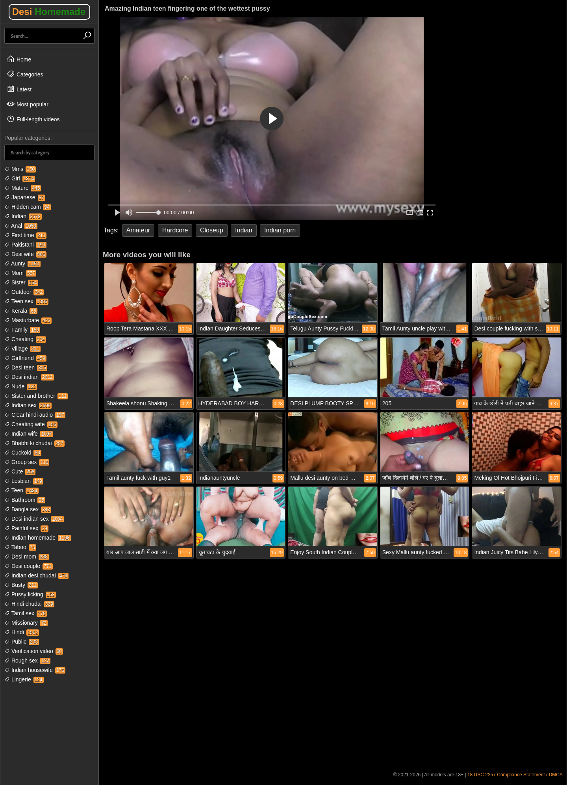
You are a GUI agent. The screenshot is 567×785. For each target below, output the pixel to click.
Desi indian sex (34, 519)
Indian (23, 216)
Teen (21, 490)
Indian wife (28, 434)
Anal (20, 226)
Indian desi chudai (36, 575)
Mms (20, 169)
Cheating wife (30, 424)
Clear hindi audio (34, 415)
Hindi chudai (29, 604)
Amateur (138, 230)
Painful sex (26, 528)
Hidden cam (27, 207)
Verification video (33, 651)
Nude (20, 386)
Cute (19, 471)
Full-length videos (33, 119)
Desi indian (29, 377)
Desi (49, 11)
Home (18, 59)
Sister (21, 282)
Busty (21, 585)
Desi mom (26, 556)
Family (22, 330)
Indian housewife (34, 670)
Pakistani (25, 244)
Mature (22, 188)
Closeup (211, 230)
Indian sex (28, 405)
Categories (24, 74)
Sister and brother (36, 396)
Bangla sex (27, 509)
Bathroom (24, 500)
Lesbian (23, 481)
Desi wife (25, 254)
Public (21, 641)
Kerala (20, 311)
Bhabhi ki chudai (34, 443)
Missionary (26, 623)
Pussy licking (30, 594)
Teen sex (26, 301)
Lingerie (24, 679)
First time (25, 235)
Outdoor (24, 292)
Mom (20, 273)
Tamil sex (25, 613)
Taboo (20, 547)
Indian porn (280, 230)
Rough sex (27, 660)
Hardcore (175, 230)
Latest (19, 89)
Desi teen (25, 367)
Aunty (22, 263)
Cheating (25, 339)
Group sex (26, 462)
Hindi (21, 632)
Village (22, 348)
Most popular (27, 104)
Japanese (24, 197)
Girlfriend (25, 358)
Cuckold (22, 452)
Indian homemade (37, 537)
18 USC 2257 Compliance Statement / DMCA (515, 775)
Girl (19, 178)
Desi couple (28, 566)
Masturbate (28, 320)
